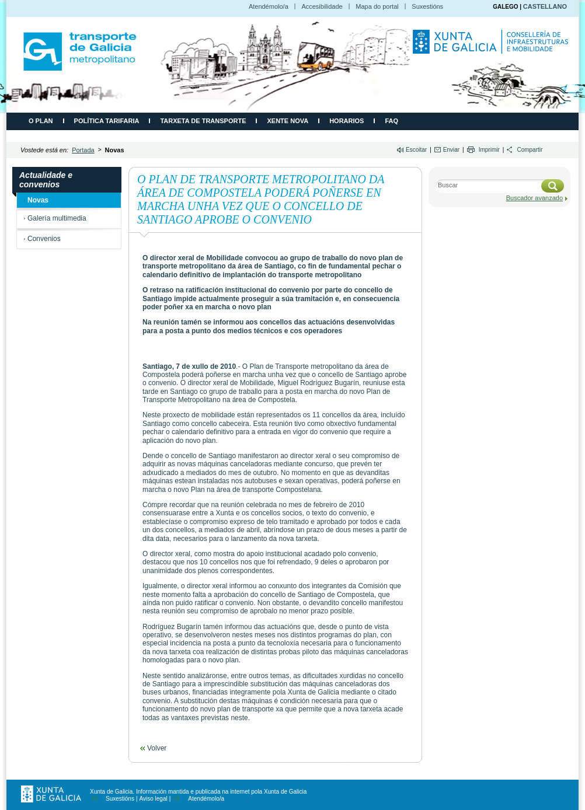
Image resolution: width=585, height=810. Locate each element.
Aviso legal (154, 798)
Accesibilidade (321, 6)
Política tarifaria (107, 120)
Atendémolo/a (268, 6)
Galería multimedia (56, 218)
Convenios (44, 239)
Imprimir (489, 149)
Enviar (451, 149)
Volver (156, 748)
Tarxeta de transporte (203, 120)
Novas (37, 200)
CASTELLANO (545, 6)
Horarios (346, 120)
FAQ (391, 120)
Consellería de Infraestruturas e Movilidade (492, 47)
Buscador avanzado (534, 197)
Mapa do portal (377, 6)
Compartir (529, 149)
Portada (83, 149)
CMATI (80, 51)
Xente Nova (287, 120)
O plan (41, 120)
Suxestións (427, 6)
